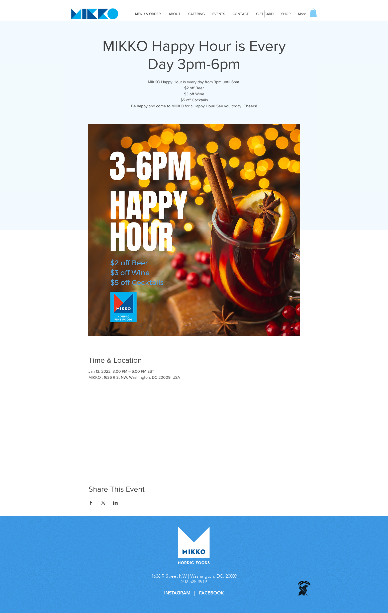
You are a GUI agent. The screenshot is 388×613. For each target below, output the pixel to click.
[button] (313, 13)
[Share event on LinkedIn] (115, 503)
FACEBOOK (211, 593)
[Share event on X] (103, 503)
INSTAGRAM (177, 593)
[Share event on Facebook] (90, 503)
